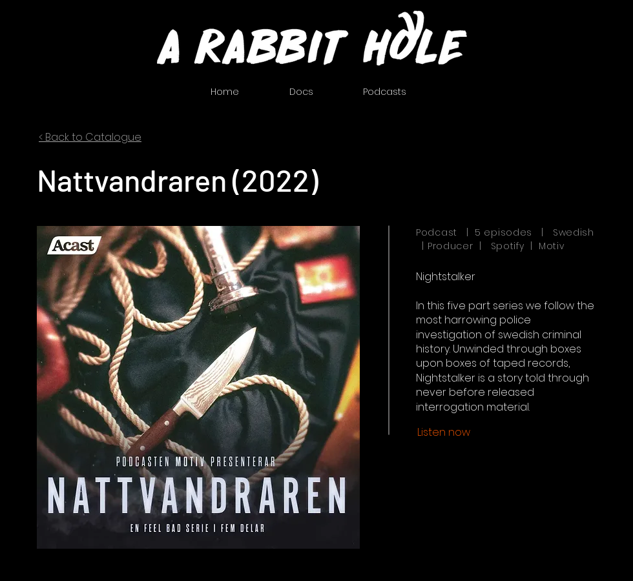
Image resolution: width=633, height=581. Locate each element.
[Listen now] (444, 432)
